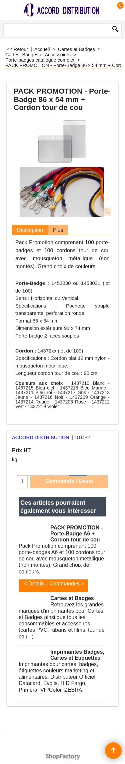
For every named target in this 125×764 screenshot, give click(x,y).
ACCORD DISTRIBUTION (40, 437)
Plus (58, 230)
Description (30, 230)
